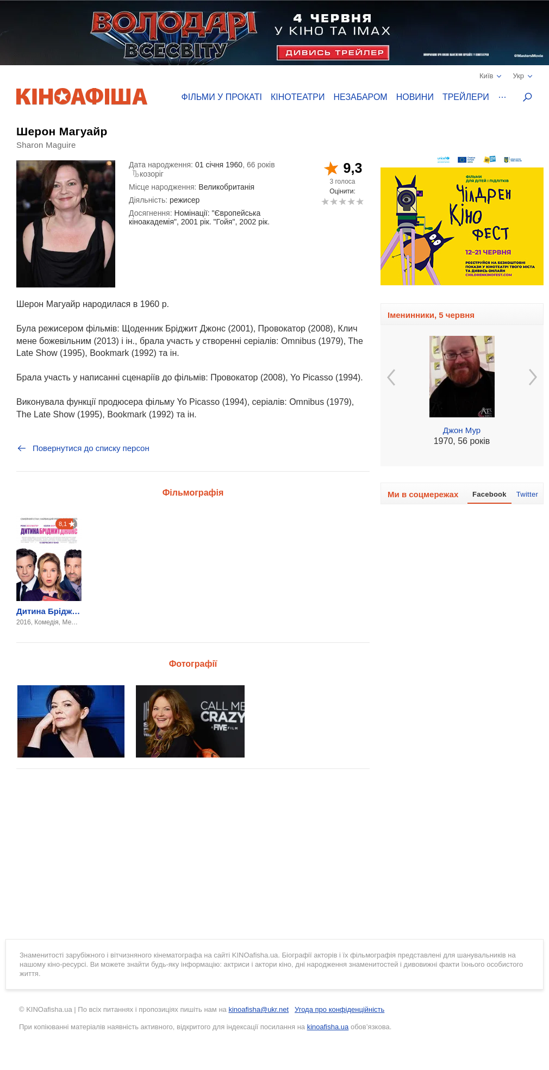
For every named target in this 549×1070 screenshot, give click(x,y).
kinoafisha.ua (328, 1027)
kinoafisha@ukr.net (258, 1009)
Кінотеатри (298, 97)
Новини (415, 97)
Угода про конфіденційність (339, 1009)
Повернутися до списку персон (82, 448)
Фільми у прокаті (222, 97)
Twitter (527, 494)
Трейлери (465, 97)
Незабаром (361, 97)
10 (359, 201)
